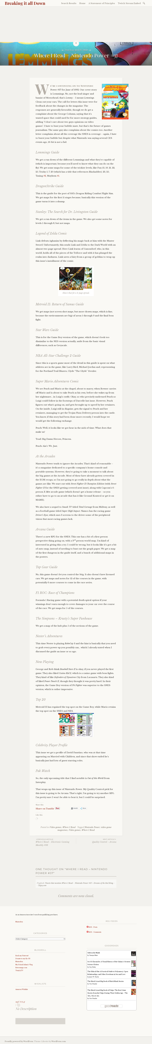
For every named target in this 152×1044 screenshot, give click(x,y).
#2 (44, 176)
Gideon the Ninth (93, 953)
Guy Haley (92, 967)
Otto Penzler (93, 984)
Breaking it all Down (25, 3)
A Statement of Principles (101, 3)
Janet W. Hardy (94, 977)
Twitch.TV (19, 970)
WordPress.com (58, 1041)
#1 (58, 176)
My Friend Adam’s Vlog (24, 965)
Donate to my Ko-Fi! (22, 958)
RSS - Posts (92, 927)
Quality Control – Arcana (96, 840)
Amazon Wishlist (21, 989)
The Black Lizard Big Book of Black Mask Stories (105, 981)
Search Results (68, 3)
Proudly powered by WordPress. (19, 1041)
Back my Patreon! (21, 956)
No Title (20, 1002)
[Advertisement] (76, 24)
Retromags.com (21, 967)
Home (82, 3)
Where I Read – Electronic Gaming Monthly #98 (56, 842)
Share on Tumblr (45, 808)
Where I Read (68, 827)
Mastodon (19, 922)
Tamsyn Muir (93, 955)
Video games (55, 827)
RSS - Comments (94, 932)
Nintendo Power (92, 827)
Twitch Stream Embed (129, 3)
